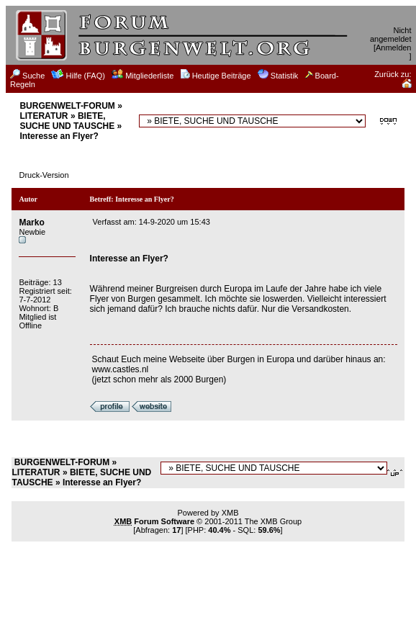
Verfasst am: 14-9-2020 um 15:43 (151, 221)
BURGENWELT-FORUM (66, 106)
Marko (31, 222)
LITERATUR (43, 116)
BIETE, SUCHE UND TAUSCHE (66, 121)
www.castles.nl (120, 369)
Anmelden (394, 47)
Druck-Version (43, 175)
